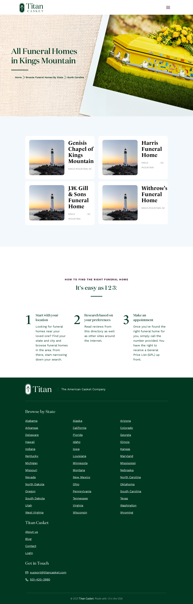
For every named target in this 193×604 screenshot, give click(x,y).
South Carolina (130, 491)
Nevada (30, 477)
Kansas (125, 449)
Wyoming (126, 512)
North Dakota (34, 484)
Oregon (30, 491)
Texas (124, 498)
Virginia (78, 505)
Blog (28, 539)
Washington (128, 505)
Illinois (125, 442)
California (79, 428)
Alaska (77, 421)
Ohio (76, 484)
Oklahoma (127, 484)
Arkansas (31, 428)
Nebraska (126, 470)
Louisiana (79, 456)
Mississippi (128, 463)
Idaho (76, 442)
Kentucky (31, 456)
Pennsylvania (82, 491)
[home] (31, 8)
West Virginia (34, 512)
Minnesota (80, 463)
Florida (78, 435)
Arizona (125, 421)
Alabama (31, 421)
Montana (79, 470)
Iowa (76, 449)
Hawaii (30, 442)
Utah (28, 505)
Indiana (30, 449)
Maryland (126, 456)
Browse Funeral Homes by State (44, 77)
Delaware (32, 435)
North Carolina (75, 77)
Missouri (31, 470)
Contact (30, 546)
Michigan (31, 463)
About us (31, 532)
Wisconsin (80, 512)
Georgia (125, 435)
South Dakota (35, 498)
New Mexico (81, 477)
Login (29, 553)
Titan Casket (86, 598)
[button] (168, 7)
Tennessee (80, 498)
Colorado (126, 428)
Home (18, 77)
